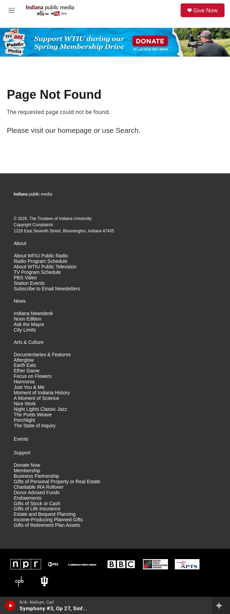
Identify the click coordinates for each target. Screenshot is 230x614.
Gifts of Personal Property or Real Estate (57, 481)
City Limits (25, 330)
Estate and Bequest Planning (45, 514)
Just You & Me (29, 387)
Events (21, 439)
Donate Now (27, 465)
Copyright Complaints (33, 224)
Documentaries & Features (42, 354)
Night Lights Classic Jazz (40, 409)
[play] (10, 605)
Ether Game (26, 370)
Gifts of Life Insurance (37, 508)
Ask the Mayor (29, 324)
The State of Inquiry (35, 425)
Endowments (27, 498)
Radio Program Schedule (40, 261)
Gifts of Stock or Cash (37, 503)
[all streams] (221, 605)
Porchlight (24, 420)
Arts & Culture (29, 342)
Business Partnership (36, 476)
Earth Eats (25, 365)
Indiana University (75, 218)
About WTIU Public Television (45, 266)
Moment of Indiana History (42, 392)
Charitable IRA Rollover (39, 487)
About (20, 243)
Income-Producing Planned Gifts (48, 519)
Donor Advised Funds (37, 492)
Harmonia (24, 381)
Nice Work (25, 403)
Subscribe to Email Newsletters (47, 288)
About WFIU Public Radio (41, 255)
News (20, 301)
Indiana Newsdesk (33, 313)
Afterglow (24, 360)
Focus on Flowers (32, 376)
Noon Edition (27, 319)
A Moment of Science (36, 398)
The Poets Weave (33, 414)
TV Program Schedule (37, 272)
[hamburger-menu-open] (11, 10)
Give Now (205, 10)
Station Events (29, 283)
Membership (27, 470)
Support (22, 452)
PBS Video (25, 277)
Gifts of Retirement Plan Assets (47, 525)
